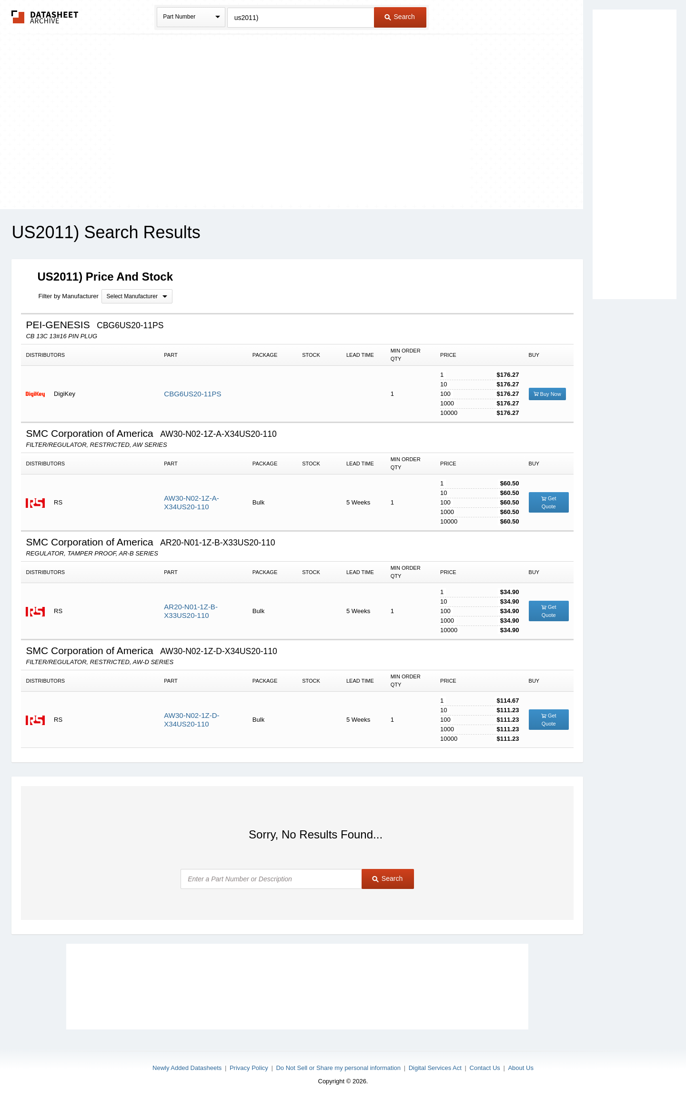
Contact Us (485, 1067)
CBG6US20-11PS (192, 394)
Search (399, 16)
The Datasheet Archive (45, 16)
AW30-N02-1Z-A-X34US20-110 (191, 502)
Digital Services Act (435, 1067)
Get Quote (548, 502)
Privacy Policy (249, 1067)
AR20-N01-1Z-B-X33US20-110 (191, 611)
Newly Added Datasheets (187, 1067)
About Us (520, 1067)
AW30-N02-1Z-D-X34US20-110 (191, 719)
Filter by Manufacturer (68, 296)
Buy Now (547, 394)
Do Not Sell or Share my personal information (338, 1067)
